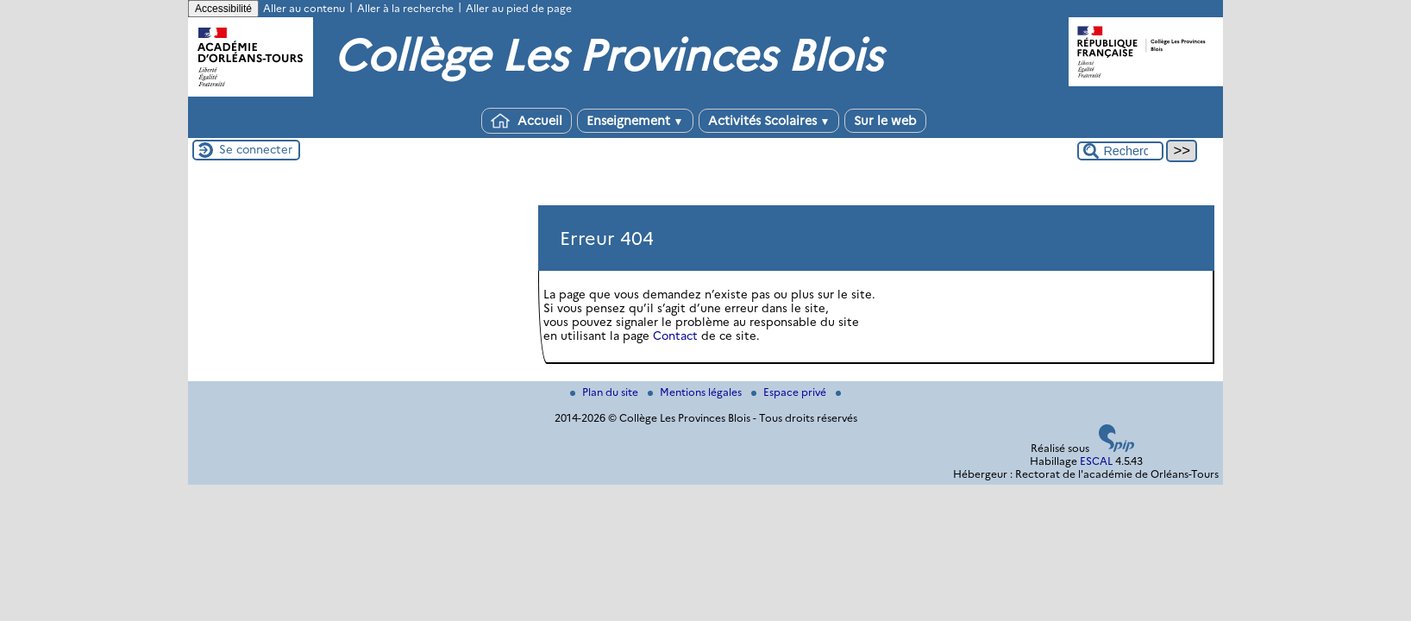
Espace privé (790, 392)
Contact (675, 335)
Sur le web (885, 121)
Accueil (526, 120)
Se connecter (255, 149)
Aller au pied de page (519, 8)
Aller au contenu (304, 8)
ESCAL (1096, 461)
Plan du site (605, 392)
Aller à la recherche (405, 8)
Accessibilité (223, 9)
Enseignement (635, 121)
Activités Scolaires (769, 121)
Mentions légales (696, 392)
